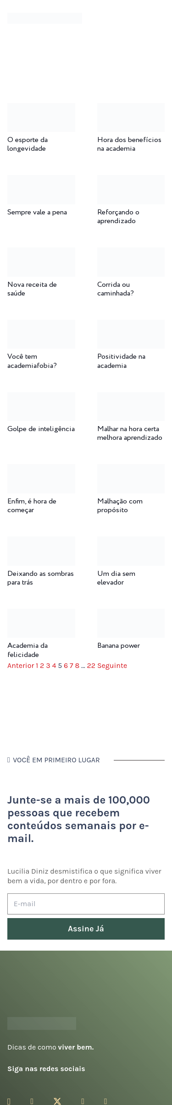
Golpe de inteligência (41, 429)
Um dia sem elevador (116, 578)
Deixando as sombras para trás (40, 578)
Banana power (118, 645)
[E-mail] (86, 904)
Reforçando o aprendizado (118, 216)
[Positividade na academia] (131, 326)
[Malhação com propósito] (131, 470)
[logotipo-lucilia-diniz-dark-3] (44, 18)
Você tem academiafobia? (32, 361)
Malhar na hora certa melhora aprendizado (129, 433)
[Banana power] (131, 615)
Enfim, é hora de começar (31, 505)
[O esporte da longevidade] (41, 109)
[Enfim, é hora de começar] (41, 470)
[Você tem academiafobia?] (41, 326)
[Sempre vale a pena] (41, 181)
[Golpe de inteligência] (41, 398)
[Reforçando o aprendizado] (131, 181)
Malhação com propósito (120, 505)
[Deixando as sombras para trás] (41, 542)
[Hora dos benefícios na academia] (131, 109)
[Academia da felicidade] (41, 615)
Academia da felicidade (27, 650)
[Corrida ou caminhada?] (131, 253)
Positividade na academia (121, 361)
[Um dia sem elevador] (131, 542)
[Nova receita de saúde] (41, 253)
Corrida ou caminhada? (115, 289)
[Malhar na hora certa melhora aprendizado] (131, 398)
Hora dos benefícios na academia (129, 144)
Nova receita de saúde (32, 289)
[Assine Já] (86, 929)
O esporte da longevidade (27, 144)
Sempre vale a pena (37, 212)
